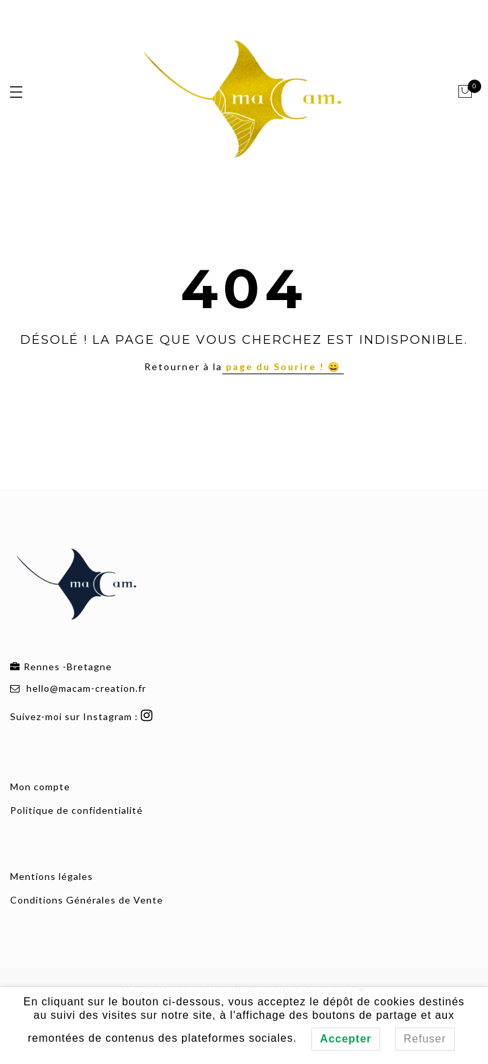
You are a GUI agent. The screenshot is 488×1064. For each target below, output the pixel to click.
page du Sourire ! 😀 (283, 366)
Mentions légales (51, 876)
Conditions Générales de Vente (86, 900)
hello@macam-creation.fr (86, 688)
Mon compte (40, 786)
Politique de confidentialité (76, 810)
